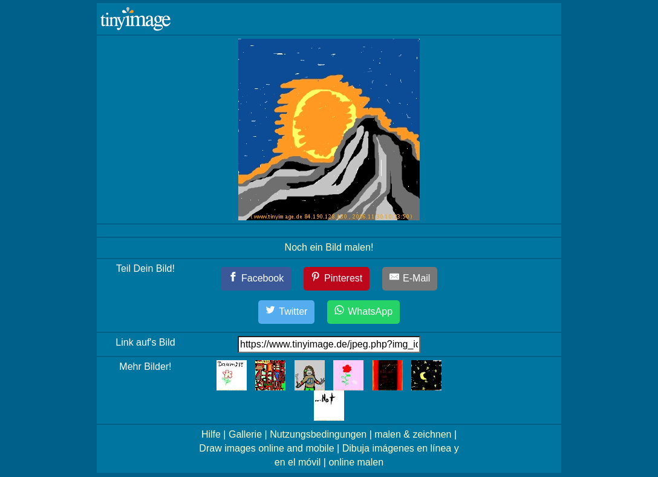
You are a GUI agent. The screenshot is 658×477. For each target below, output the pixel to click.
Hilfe (211, 434)
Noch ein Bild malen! (329, 247)
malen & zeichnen (412, 434)
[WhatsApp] (363, 312)
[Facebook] (256, 279)
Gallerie (245, 434)
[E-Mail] (410, 279)
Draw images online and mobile (266, 448)
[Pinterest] (337, 279)
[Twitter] (286, 312)
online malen (355, 462)
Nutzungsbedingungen (318, 434)
